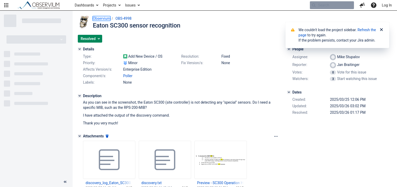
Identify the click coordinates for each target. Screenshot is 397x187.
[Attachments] (79, 136)
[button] (6, 5)
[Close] (381, 29)
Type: (87, 56)
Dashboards (84, 5)
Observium (101, 18)
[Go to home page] (41, 5)
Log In (387, 5)
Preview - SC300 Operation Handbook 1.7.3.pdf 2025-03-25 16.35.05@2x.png (220, 183)
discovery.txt (151, 183)
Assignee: (300, 57)
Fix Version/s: (192, 63)
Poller (128, 76)
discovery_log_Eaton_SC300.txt (109, 183)
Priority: (89, 63)
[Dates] (289, 92)
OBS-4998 (123, 18)
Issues (130, 5)
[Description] (79, 96)
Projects (109, 5)
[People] (289, 49)
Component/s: (94, 76)
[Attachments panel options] (276, 136)
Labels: (88, 82)
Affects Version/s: (97, 69)
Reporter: (299, 65)
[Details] (79, 49)
